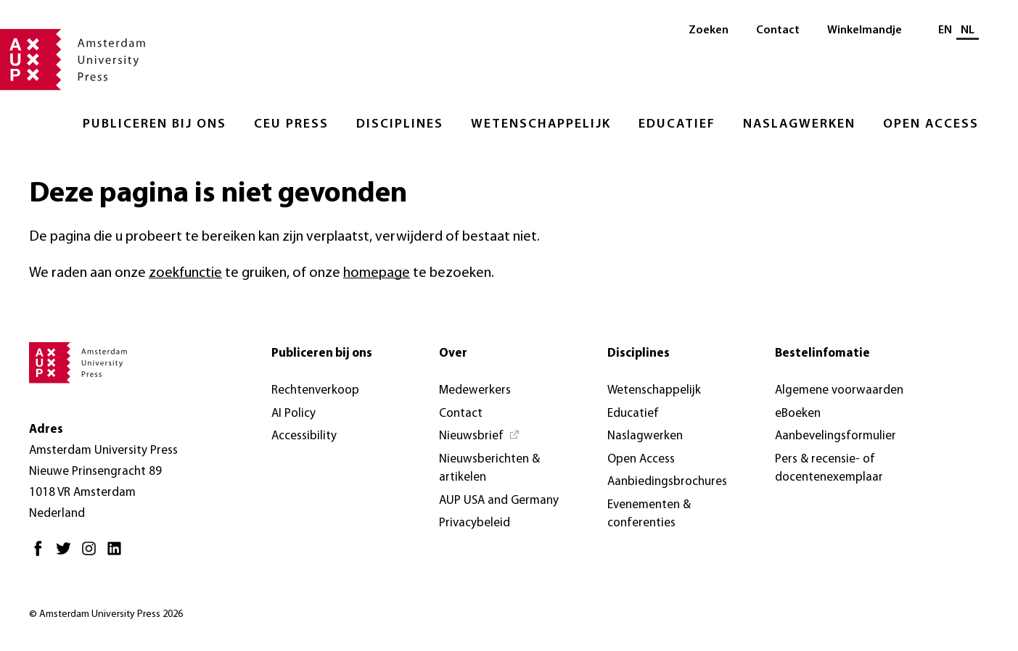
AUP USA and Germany (499, 500)
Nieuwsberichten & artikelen (489, 468)
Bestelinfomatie (822, 353)
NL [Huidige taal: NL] (967, 30)
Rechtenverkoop (315, 390)
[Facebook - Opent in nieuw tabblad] (41, 554)
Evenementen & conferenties (649, 514)
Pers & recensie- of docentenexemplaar (829, 468)
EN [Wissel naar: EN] (945, 30)
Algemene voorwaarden (839, 390)
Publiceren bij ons (154, 124)
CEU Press (291, 124)
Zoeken (708, 30)
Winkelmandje (864, 30)
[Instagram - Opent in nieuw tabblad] (92, 554)
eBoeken (798, 413)
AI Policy (293, 413)
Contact (778, 30)
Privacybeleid (474, 523)
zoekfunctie (185, 273)
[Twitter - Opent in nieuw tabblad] (67, 554)
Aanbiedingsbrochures (667, 482)
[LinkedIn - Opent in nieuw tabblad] (118, 554)
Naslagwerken (799, 124)
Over (453, 353)
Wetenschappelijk (541, 124)
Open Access (931, 124)
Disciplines (399, 124)
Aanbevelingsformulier (835, 436)
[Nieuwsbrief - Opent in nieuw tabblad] (479, 436)
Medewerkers (475, 390)
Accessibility (304, 436)
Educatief (677, 124)
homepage (376, 273)
